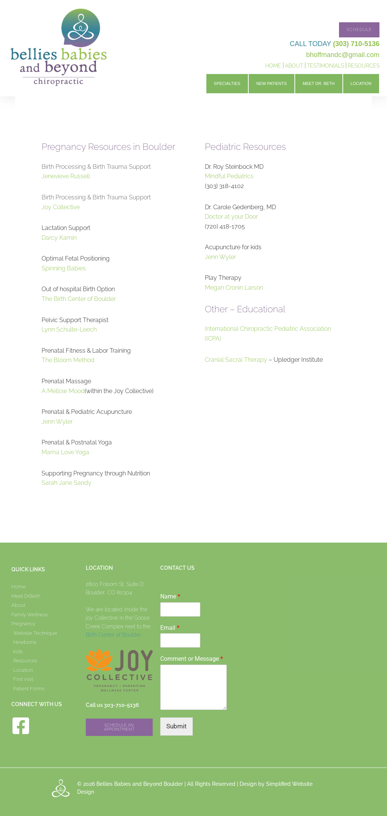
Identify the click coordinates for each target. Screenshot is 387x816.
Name (170, 596)
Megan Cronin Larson (234, 287)
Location (361, 83)
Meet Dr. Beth (319, 83)
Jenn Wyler (57, 421)
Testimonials (325, 66)
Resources (363, 66)
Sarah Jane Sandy (66, 482)
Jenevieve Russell (66, 176)
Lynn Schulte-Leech (69, 329)
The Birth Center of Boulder (79, 298)
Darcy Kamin (59, 237)
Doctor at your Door (231, 216)
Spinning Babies (64, 268)
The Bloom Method (68, 360)
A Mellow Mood (63, 391)
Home (273, 66)
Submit (176, 726)
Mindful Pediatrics (229, 176)
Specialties (227, 83)
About (294, 66)
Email (170, 627)
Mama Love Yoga (65, 452)
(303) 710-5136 (356, 44)
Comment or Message (191, 658)
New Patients (271, 83)
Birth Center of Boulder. (113, 635)
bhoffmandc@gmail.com (342, 55)
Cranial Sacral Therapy (236, 359)
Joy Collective (61, 207)
